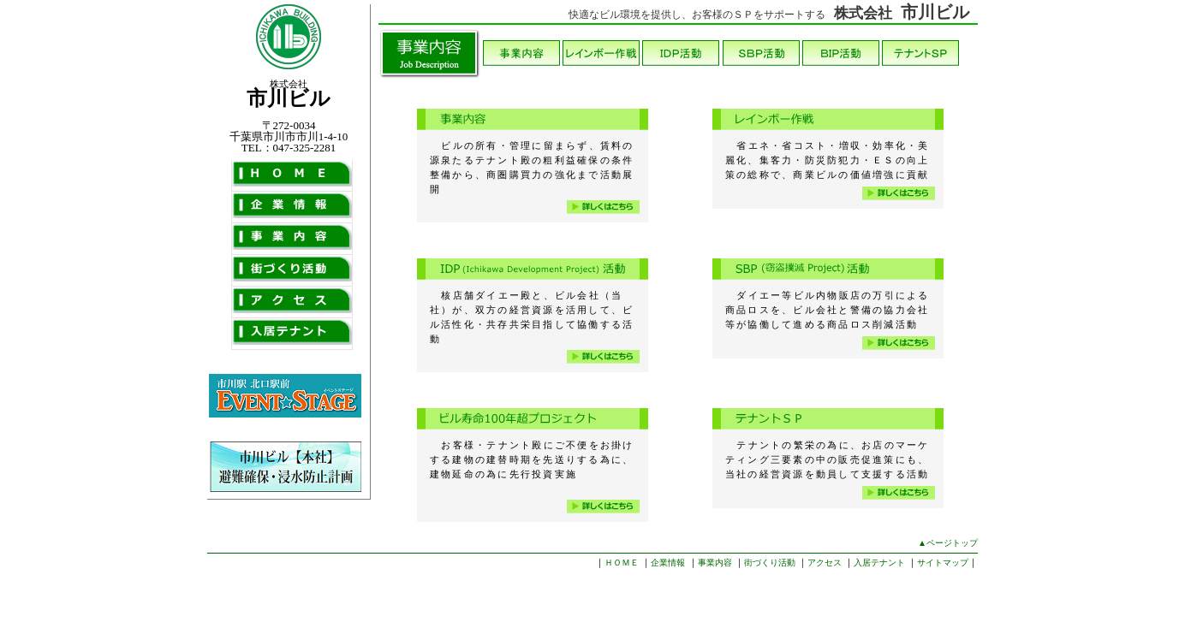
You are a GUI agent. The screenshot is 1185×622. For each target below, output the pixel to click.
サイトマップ (942, 562)
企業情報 (668, 562)
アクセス (824, 562)
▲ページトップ (948, 543)
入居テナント (879, 562)
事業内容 (715, 562)
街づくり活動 (769, 562)
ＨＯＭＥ (621, 562)
